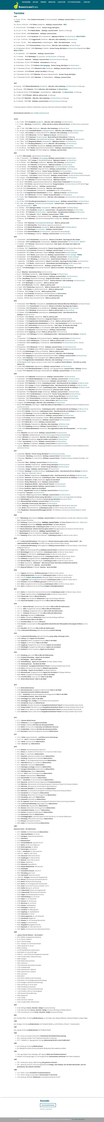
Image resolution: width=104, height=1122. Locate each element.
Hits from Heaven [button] (74, 2)
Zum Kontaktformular (48, 1105)
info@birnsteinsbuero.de (41, 113)
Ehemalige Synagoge (53, 201)
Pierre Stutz (79, 210)
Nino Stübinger (72, 252)
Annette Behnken (62, 167)
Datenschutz (49, 1109)
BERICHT (82, 242)
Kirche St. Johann (41, 212)
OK (73, 1119)
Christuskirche (45, 208)
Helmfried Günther (70, 347)
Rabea (73, 167)
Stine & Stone (81, 19)
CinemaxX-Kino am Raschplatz (44, 203)
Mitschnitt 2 (33, 473)
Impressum (43, 1109)
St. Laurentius (41, 56)
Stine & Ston (72, 160)
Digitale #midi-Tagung (29, 362)
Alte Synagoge (45, 65)
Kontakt (87, 2)
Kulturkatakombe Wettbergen (45, 139)
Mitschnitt (74, 505)
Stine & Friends (73, 396)
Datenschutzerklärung (79, 1119)
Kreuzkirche (43, 86)
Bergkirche (39, 122)
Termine (43, 2)
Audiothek (61, 2)
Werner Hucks (30, 314)
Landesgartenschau (48, 130)
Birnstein (52, 2)
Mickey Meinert (73, 208)
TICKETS (20, 50)
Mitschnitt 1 (25, 473)
